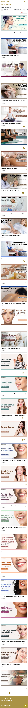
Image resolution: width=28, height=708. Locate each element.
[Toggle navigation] (26, 1)
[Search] (7, 10)
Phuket (3, 35)
